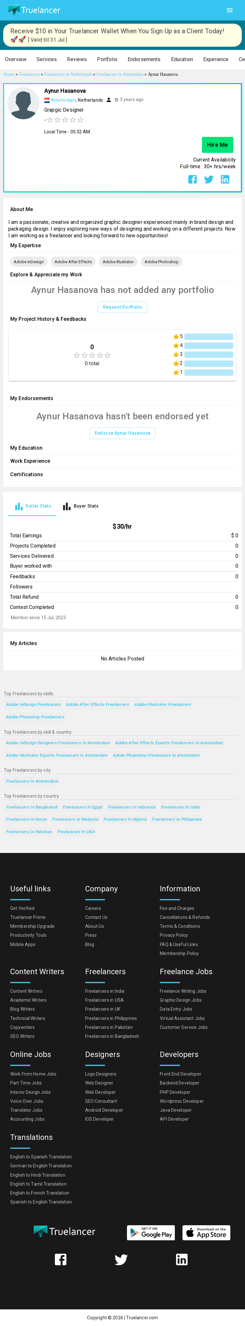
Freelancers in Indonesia (131, 807)
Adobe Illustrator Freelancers (162, 705)
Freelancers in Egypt (82, 807)
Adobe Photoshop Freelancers (34, 717)
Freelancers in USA (76, 832)
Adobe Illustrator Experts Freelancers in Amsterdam (56, 756)
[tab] (32, 506)
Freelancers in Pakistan (28, 832)
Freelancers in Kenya (26, 820)
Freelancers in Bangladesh (31, 807)
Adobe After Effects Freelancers (97, 705)
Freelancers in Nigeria (125, 820)
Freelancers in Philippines (176, 820)
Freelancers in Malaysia (75, 820)
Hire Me (217, 145)
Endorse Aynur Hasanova (122, 433)
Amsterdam (63, 100)
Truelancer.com (142, 1317)
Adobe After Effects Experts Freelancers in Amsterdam (169, 743)
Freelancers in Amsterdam (31, 781)
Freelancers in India (180, 807)
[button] (16, 59)
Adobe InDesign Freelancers (33, 705)
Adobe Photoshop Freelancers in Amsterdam (156, 756)
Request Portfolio (122, 307)
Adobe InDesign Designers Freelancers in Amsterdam (57, 743)
